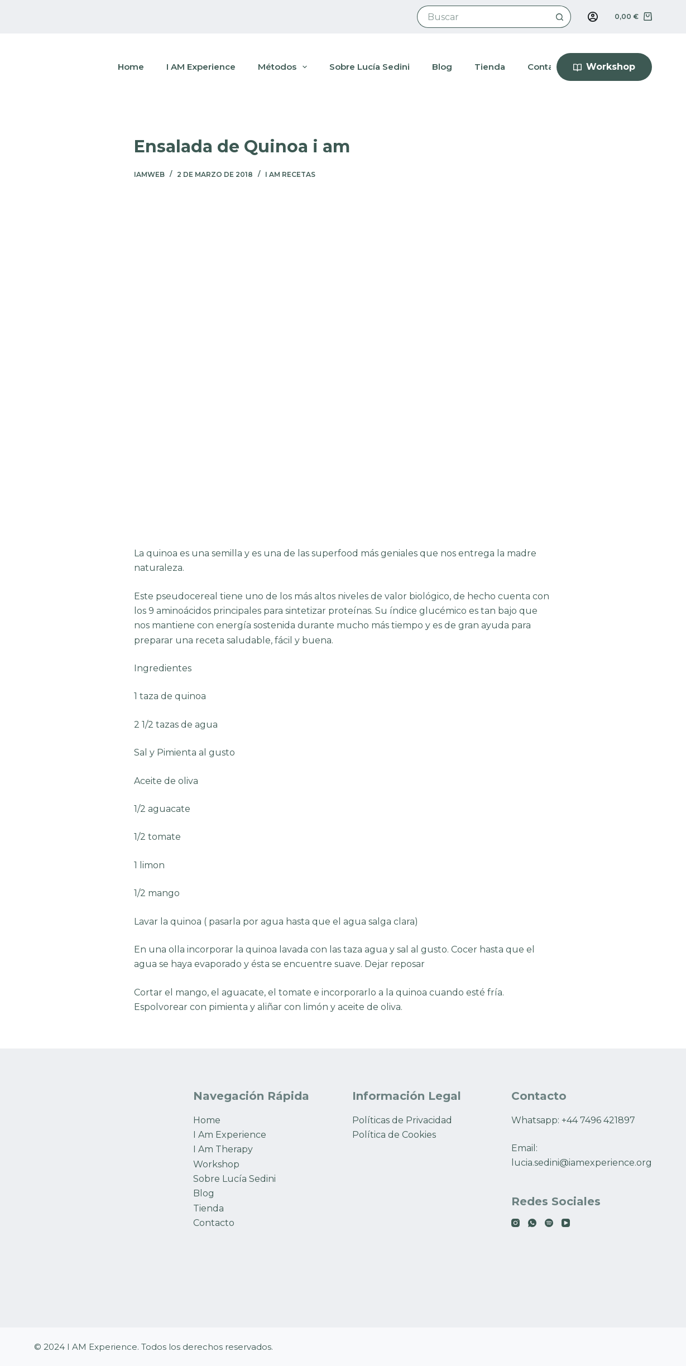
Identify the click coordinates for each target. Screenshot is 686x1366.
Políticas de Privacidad (402, 1120)
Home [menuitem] (131, 66)
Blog (203, 1193)
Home (206, 1120)
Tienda (208, 1208)
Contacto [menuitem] (547, 66)
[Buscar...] (483, 17)
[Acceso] (593, 17)
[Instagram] (515, 1223)
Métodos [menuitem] (284, 67)
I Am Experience (229, 1134)
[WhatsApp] (532, 1223)
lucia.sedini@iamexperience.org (581, 1162)
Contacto (213, 1223)
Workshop (604, 66)
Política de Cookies (394, 1134)
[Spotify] (549, 1223)
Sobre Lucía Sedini (234, 1178)
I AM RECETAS (290, 174)
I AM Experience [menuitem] (201, 66)
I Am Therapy (223, 1149)
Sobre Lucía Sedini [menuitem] (369, 66)
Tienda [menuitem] (489, 66)
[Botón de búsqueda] (560, 17)
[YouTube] (566, 1223)
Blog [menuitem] (442, 66)
